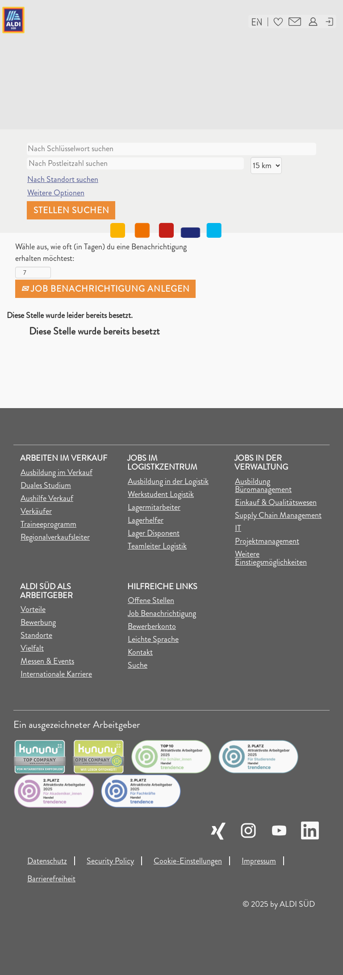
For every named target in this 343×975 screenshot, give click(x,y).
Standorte (36, 635)
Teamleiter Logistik (157, 545)
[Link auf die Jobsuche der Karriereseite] (58, 20)
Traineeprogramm (48, 524)
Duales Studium (46, 485)
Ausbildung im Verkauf (56, 472)
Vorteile (33, 609)
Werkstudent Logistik (161, 494)
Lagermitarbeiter (154, 507)
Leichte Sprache (153, 639)
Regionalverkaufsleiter (55, 537)
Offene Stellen (151, 600)
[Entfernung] (266, 165)
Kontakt (140, 652)
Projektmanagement (267, 541)
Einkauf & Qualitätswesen (276, 502)
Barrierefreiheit (51, 878)
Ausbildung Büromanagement (263, 485)
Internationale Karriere (56, 673)
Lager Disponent (154, 533)
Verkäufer (36, 511)
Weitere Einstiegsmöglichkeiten (271, 557)
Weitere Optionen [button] (55, 192)
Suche (137, 665)
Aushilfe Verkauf (47, 498)
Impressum (259, 860)
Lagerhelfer (145, 520)
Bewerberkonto (152, 626)
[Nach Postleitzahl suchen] (135, 163)
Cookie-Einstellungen (188, 860)
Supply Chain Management (278, 515)
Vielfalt (32, 648)
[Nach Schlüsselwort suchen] (171, 149)
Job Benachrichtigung (162, 613)
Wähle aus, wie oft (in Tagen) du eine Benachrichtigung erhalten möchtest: (101, 252)
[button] (257, 21)
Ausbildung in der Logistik (168, 481)
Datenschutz (47, 860)
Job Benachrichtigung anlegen (105, 289)
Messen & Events (47, 661)
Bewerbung (38, 622)
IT (238, 528)
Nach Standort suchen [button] (62, 179)
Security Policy (110, 860)
